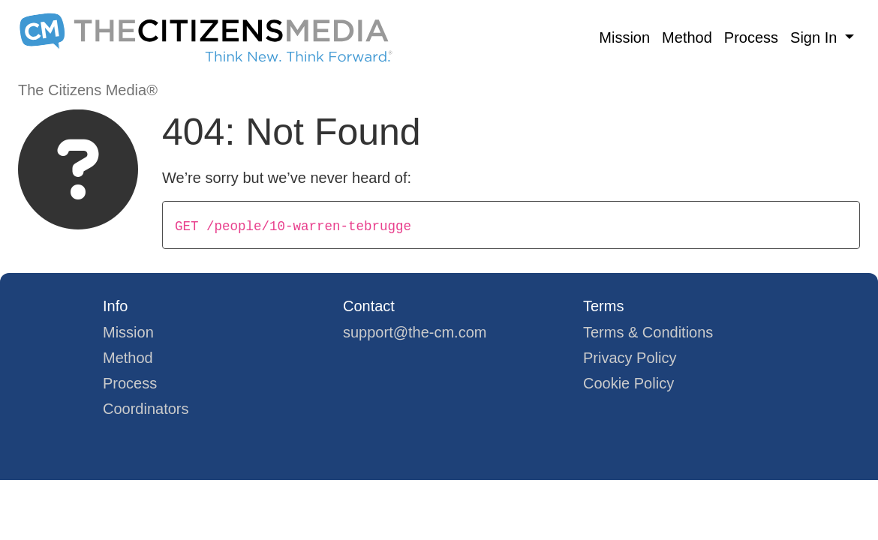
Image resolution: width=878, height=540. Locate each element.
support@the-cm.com (414, 332)
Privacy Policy (629, 358)
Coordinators (146, 408)
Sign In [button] (815, 37)
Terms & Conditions (648, 332)
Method (687, 37)
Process (751, 37)
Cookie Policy (628, 383)
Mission (624, 37)
